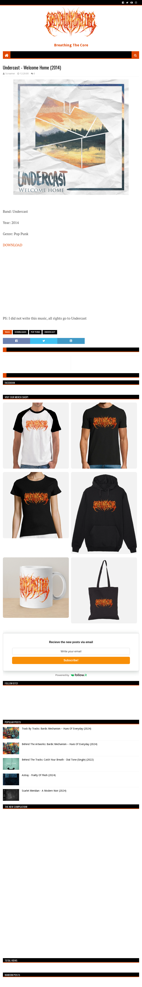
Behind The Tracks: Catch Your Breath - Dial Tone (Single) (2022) (58, 759)
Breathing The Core (71, 45)
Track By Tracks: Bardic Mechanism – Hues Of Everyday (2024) (56, 728)
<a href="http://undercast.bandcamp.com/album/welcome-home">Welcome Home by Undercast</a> (39, 280)
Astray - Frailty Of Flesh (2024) (39, 775)
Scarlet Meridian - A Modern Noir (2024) (44, 790)
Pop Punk (35, 332)
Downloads (20, 332)
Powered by (71, 675)
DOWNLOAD (12, 245)
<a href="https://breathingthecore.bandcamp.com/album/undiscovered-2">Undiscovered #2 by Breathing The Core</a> (34, 882)
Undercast (49, 332)
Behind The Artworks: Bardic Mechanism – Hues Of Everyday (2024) (59, 744)
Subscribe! (71, 660)
